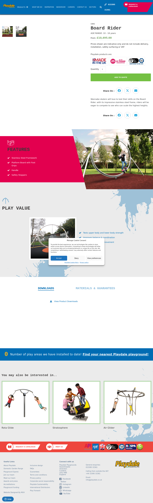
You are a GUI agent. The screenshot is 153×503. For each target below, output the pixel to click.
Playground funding (11, 487)
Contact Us (82, 7)
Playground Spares (11, 472)
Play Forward (35, 491)
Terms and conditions (38, 475)
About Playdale (10, 465)
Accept (59, 258)
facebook (65, 479)
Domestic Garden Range (13, 469)
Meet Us (59, 447)
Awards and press (11, 481)
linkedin (64, 487)
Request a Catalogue (133, 5)
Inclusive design (36, 465)
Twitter (62, 482)
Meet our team (9, 478)
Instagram (65, 484)
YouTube (64, 493)
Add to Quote (120, 77)
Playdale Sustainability (39, 484)
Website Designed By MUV (14, 492)
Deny (76, 258)
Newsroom (60, 7)
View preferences (94, 258)
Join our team (9, 475)
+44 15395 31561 (93, 474)
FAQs (32, 469)
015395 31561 (109, 7)
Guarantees (34, 472)
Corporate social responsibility (42, 481)
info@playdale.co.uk (94, 480)
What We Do (37, 7)
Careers (71, 7)
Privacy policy (84, 262)
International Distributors (40, 487)
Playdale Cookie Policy (71, 262)
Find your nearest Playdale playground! (116, 354)
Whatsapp (65, 490)
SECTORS (92, 7)
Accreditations (9, 484)
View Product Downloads (66, 301)
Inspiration (49, 7)
